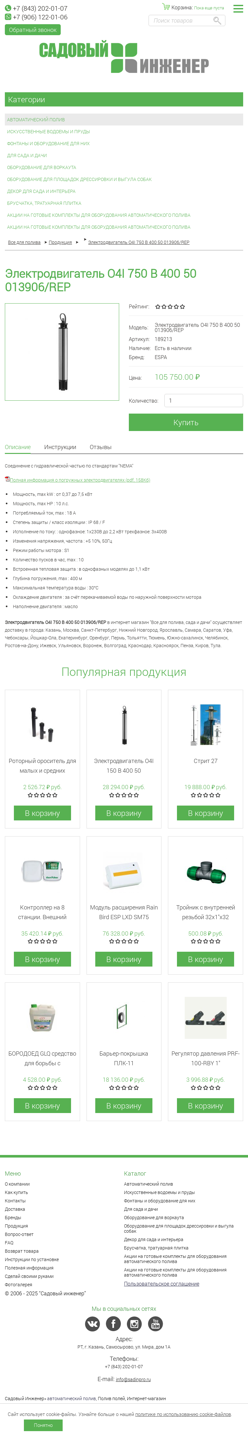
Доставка (15, 1209)
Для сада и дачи (27, 155)
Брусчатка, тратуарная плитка (44, 203)
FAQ (9, 1242)
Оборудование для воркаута (41, 167)
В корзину (42, 813)
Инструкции (60, 447)
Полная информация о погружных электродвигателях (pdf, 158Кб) (80, 480)
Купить (186, 422)
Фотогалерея (18, 1284)
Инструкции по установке (32, 1259)
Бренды (13, 1217)
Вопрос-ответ (19, 1234)
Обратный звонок (33, 30)
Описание (18, 447)
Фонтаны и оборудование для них (48, 143)
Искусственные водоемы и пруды (48, 131)
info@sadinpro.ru (133, 1379)
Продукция (16, 1226)
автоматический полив (71, 1398)
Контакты (15, 1201)
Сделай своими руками (29, 1276)
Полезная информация (29, 1268)
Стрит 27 (206, 761)
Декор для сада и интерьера (41, 191)
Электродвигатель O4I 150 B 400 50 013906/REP (124, 770)
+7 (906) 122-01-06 (36, 17)
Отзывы (101, 447)
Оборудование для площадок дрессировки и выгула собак (79, 179)
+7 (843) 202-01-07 (36, 8)
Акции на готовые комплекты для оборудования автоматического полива (99, 215)
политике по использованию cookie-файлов (183, 1414)
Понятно (43, 1425)
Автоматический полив (36, 119)
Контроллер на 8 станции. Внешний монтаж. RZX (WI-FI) (42, 916)
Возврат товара (22, 1251)
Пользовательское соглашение (161, 1283)
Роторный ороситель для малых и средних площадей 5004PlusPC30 (42, 770)
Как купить (16, 1192)
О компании (17, 1184)
